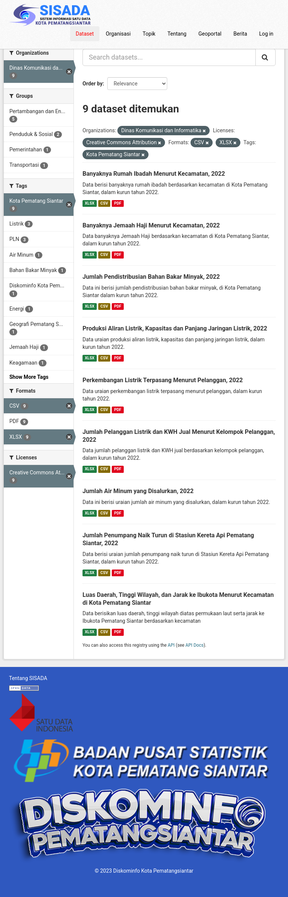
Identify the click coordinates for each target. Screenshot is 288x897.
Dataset (85, 34)
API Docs (195, 645)
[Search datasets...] (169, 57)
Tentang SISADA (28, 678)
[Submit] (265, 57)
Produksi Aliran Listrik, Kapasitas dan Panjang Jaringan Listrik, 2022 (174, 328)
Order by (92, 84)
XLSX (89, 203)
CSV (104, 203)
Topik (148, 34)
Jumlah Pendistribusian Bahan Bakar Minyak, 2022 (151, 276)
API (171, 645)
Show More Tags (28, 377)
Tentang (176, 34)
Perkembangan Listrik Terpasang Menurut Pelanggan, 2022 (162, 380)
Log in (266, 34)
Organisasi (118, 34)
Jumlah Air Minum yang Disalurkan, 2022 (138, 491)
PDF (117, 203)
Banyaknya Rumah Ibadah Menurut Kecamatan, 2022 (153, 173)
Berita (241, 34)
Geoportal (209, 34)
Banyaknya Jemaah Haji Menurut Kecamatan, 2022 (151, 225)
